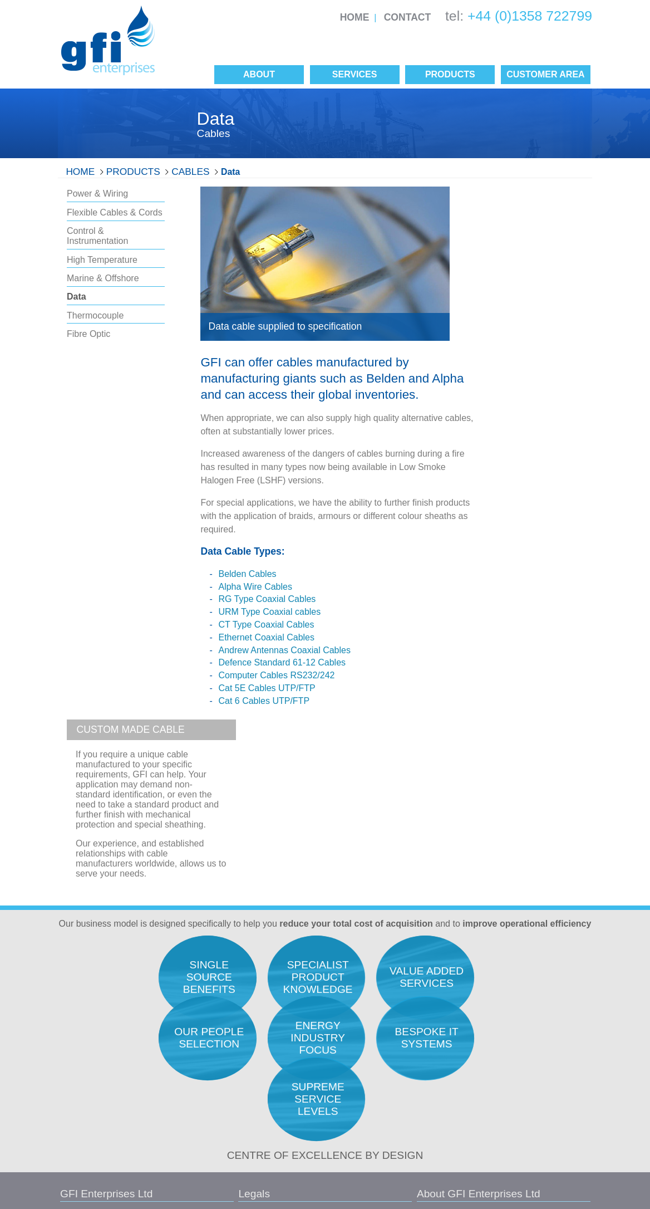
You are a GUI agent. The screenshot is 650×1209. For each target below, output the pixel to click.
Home (355, 17)
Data (230, 172)
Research (487, 982)
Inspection (488, 1040)
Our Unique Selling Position (386, 1055)
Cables (190, 171)
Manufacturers (362, 1095)
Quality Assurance (369, 997)
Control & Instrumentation (97, 236)
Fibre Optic (88, 334)
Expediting (489, 1026)
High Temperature (102, 260)
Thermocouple (95, 315)
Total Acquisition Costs (377, 982)
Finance (484, 1083)
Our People (357, 1011)
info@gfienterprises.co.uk (105, 1092)
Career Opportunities (374, 1040)
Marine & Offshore (103, 278)
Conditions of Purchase (235, 1121)
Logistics (485, 1055)
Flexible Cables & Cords (114, 212)
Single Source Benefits (377, 1110)
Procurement (493, 1011)
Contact (407, 17)
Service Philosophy (371, 1026)
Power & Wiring (97, 193)
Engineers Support (503, 997)
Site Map (231, 1141)
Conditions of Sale (226, 1101)
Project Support (497, 1069)
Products (133, 171)
